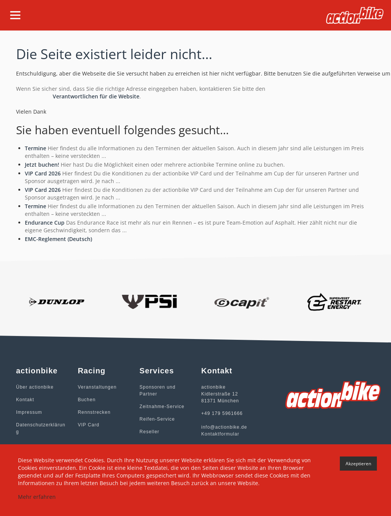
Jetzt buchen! (42, 164)
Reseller (149, 431)
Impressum (29, 412)
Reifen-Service (157, 419)
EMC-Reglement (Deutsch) (58, 239)
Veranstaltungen (97, 387)
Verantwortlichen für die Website (96, 96)
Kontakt (25, 399)
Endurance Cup (45, 222)
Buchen (87, 399)
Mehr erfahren (37, 496)
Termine (35, 148)
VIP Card (88, 425)
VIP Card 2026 (43, 173)
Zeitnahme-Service (161, 406)
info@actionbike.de (224, 427)
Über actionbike (34, 387)
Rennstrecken (94, 412)
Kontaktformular (220, 434)
